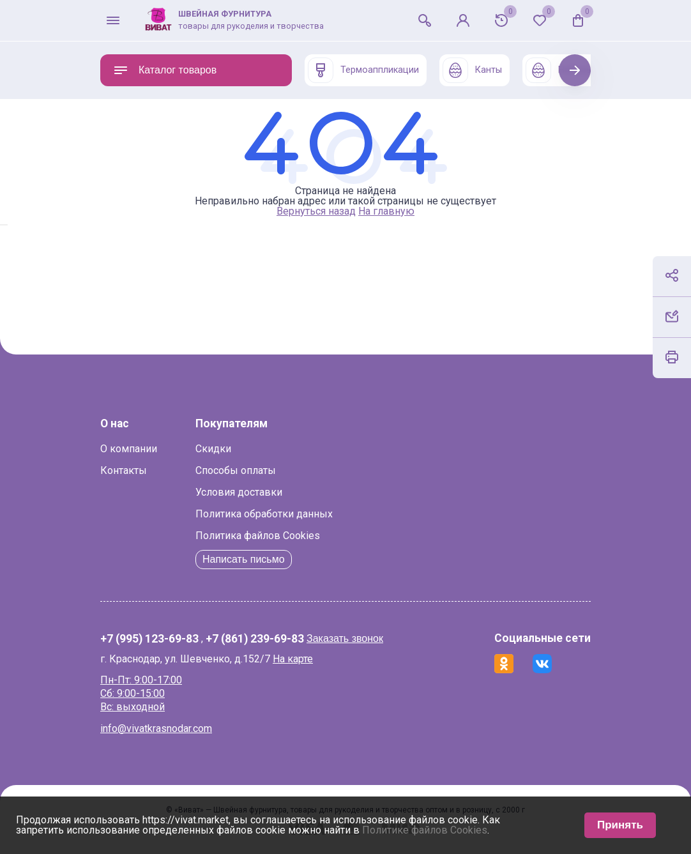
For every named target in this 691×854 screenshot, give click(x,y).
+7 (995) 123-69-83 (149, 639)
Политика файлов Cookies (257, 536)
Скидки (213, 449)
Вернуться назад (316, 211)
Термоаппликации (363, 70)
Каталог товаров (164, 70)
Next (575, 70)
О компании (128, 449)
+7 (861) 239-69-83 (255, 639)
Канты (472, 70)
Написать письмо (243, 559)
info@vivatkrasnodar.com (156, 728)
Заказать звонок (345, 638)
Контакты (123, 470)
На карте (293, 659)
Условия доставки (238, 492)
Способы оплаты (235, 470)
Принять (620, 825)
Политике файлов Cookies (424, 830)
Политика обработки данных (264, 514)
